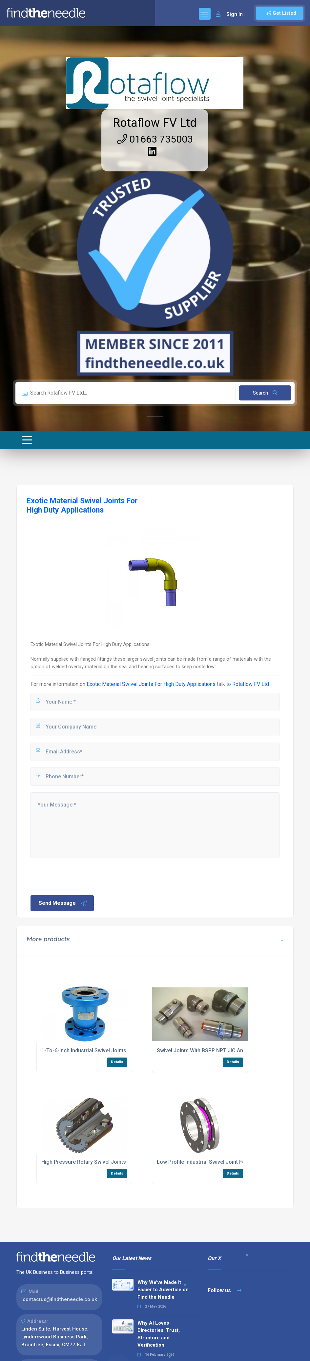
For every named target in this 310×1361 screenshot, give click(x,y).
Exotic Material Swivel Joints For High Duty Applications (151, 684)
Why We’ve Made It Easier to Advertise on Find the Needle (163, 1289)
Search (265, 393)
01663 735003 (155, 139)
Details (117, 1062)
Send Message (63, 903)
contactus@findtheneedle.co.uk (60, 1299)
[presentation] (79, 876)
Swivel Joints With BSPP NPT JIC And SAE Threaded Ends (225, 1050)
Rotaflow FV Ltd (155, 123)
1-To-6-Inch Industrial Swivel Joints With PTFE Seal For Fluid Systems (124, 1050)
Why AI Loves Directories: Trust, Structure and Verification (158, 1334)
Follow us (224, 1290)
